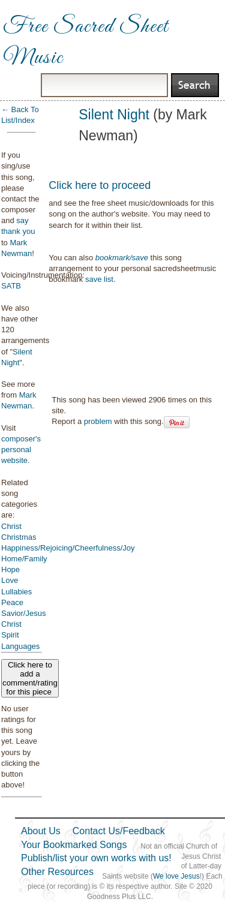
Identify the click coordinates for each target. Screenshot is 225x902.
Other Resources (57, 872)
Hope (10, 569)
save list (99, 279)
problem (98, 421)
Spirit (10, 634)
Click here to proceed (100, 185)
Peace (12, 602)
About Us (41, 831)
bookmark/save (121, 257)
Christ (11, 526)
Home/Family (24, 558)
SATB (11, 285)
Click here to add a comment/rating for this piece (30, 678)
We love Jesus (176, 876)
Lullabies (16, 591)
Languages (20, 646)
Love (9, 580)
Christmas (19, 537)
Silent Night (114, 114)
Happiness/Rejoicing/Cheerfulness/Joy (68, 547)
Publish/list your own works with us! (96, 858)
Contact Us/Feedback (119, 831)
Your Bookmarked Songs (74, 845)
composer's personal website (21, 449)
